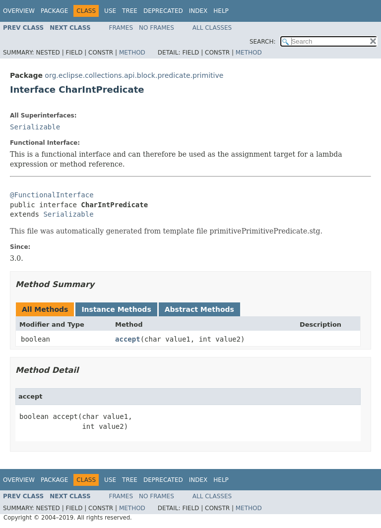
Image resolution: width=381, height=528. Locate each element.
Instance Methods (116, 309)
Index (198, 10)
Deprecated (163, 10)
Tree (129, 10)
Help (221, 10)
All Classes (212, 27)
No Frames (156, 27)
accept (127, 339)
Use (110, 10)
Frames (121, 27)
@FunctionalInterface (52, 195)
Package (54, 10)
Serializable (35, 127)
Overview (19, 10)
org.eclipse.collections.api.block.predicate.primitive (134, 75)
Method (132, 52)
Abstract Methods (199, 309)
